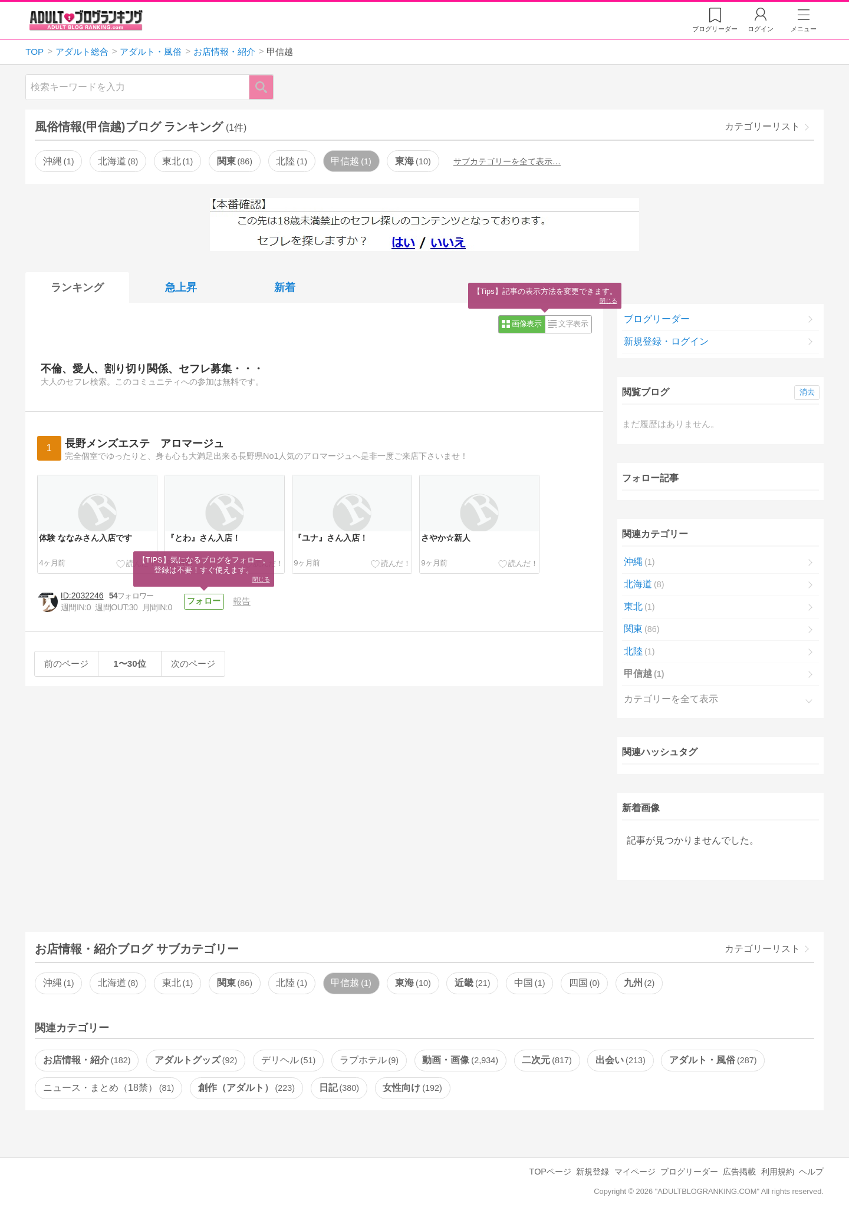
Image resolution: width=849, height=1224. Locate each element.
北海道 (118, 161)
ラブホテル (369, 1060)
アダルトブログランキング (86, 20)
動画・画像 (460, 1060)
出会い (620, 1060)
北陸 (291, 161)
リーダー (715, 28)
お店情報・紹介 (86, 1060)
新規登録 (592, 1171)
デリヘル (288, 1060)
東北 (177, 161)
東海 (412, 161)
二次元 (546, 1060)
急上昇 (181, 287)
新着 (284, 287)
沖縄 (58, 161)
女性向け (412, 1088)
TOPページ (550, 1171)
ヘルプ (811, 1171)
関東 (234, 161)
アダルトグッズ (195, 1060)
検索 (267, 86)
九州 (639, 983)
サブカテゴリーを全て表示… (507, 161)
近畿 (472, 983)
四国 (584, 983)
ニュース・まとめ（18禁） (108, 1088)
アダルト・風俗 (712, 1060)
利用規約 (777, 1171)
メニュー (804, 28)
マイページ (635, 1171)
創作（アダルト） (246, 1088)
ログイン (761, 28)
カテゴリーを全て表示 (671, 699)
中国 (529, 983)
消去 (807, 392)
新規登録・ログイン (666, 341)
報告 (242, 601)
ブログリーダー (657, 319)
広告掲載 (739, 1171)
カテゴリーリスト (762, 126)
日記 (339, 1088)
